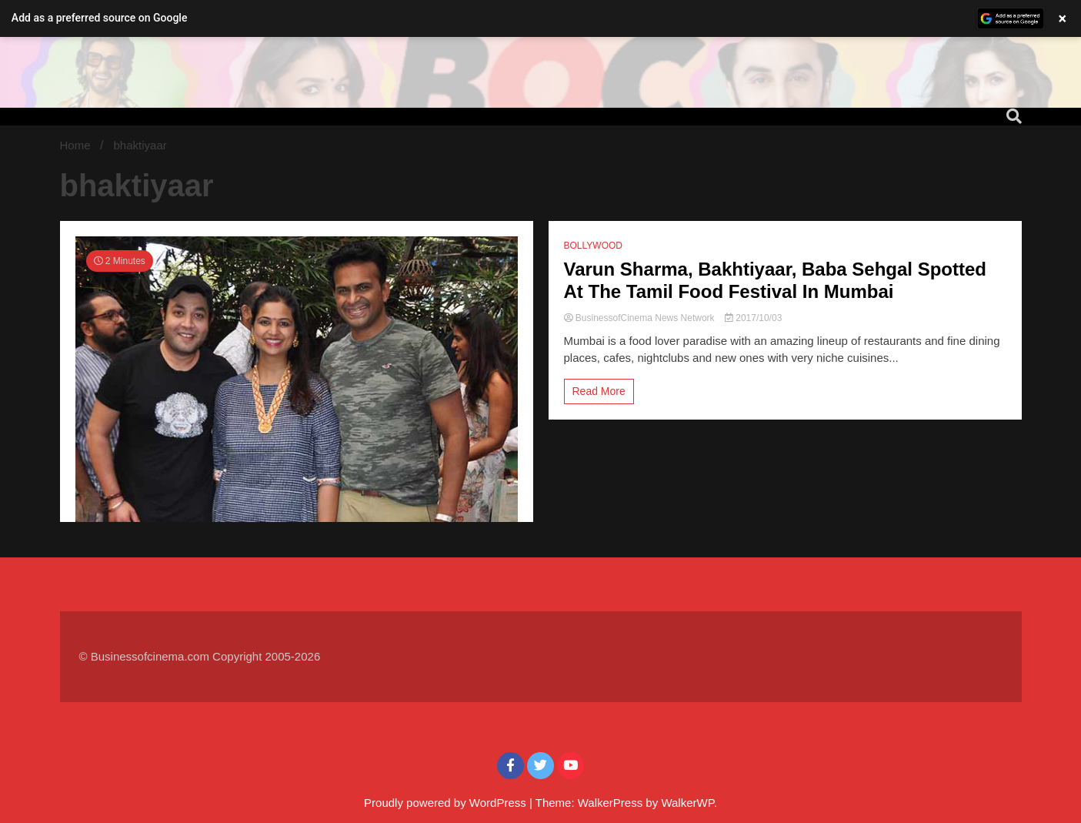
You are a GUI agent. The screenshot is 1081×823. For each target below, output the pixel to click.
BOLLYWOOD (593, 245)
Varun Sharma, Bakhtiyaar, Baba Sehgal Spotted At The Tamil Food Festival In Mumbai (775, 280)
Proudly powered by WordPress (446, 802)
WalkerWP (687, 802)
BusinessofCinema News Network (640, 318)
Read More (599, 391)
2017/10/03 (753, 318)
